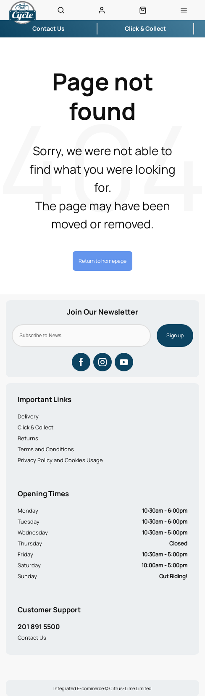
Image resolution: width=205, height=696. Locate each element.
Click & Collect (35, 427)
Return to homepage (102, 261)
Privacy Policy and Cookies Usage (60, 460)
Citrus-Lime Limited (130, 688)
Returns (28, 438)
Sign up (175, 335)
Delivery (28, 416)
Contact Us (32, 637)
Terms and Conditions (46, 449)
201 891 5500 (39, 626)
